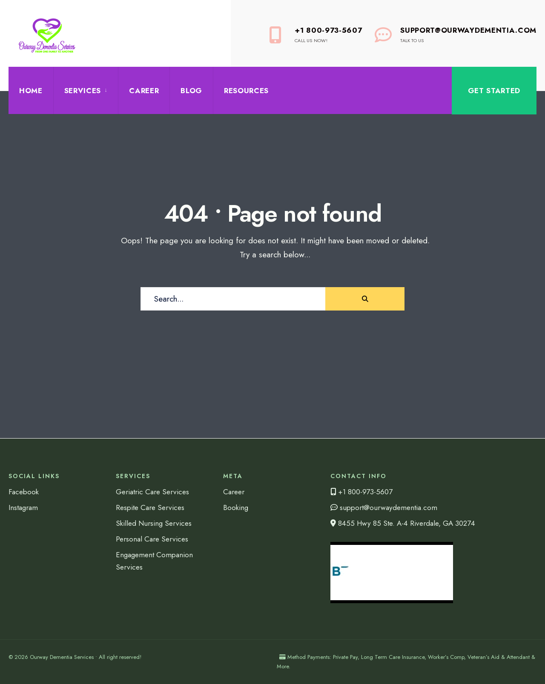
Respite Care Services (150, 507)
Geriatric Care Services (152, 492)
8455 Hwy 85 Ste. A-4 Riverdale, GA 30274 (402, 523)
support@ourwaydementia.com (383, 507)
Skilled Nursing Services (154, 523)
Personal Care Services (152, 539)
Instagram (23, 507)
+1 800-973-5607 (315, 34)
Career (144, 91)
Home (31, 91)
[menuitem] (85, 90)
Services (82, 91)
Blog (191, 91)
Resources (246, 91)
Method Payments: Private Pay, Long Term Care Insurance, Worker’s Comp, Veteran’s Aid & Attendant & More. (406, 661)
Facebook (24, 492)
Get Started (494, 91)
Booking (235, 507)
